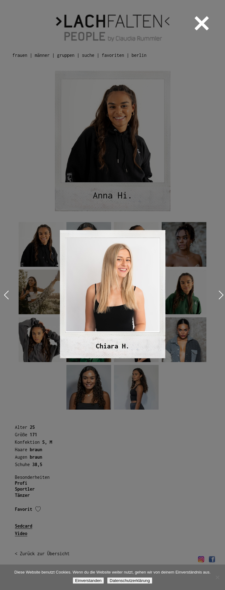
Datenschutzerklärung (130, 580)
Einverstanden (88, 580)
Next (219, 295)
